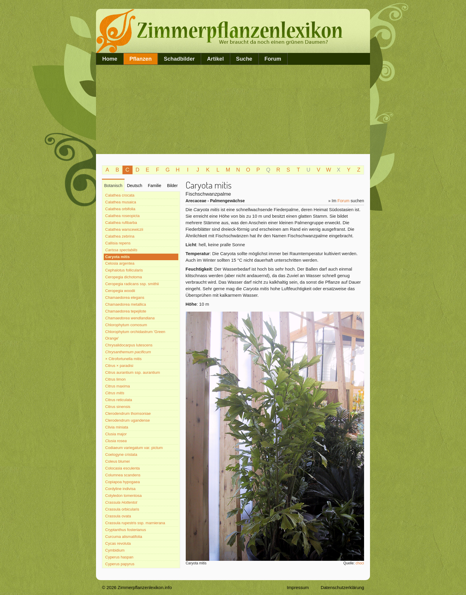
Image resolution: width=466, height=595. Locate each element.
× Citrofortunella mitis (123, 359)
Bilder (172, 185)
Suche (244, 59)
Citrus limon (115, 379)
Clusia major (116, 434)
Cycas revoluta (118, 543)
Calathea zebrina (119, 236)
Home (109, 59)
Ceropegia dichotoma (123, 277)
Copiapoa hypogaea (122, 482)
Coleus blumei (117, 461)
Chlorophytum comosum (126, 325)
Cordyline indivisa (120, 488)
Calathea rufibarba (121, 222)
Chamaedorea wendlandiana (130, 318)
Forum (273, 59)
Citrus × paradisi (119, 365)
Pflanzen (141, 59)
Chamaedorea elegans (124, 297)
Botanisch (113, 185)
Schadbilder (179, 59)
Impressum (298, 587)
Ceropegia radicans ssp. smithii (132, 284)
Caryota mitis (117, 257)
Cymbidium (115, 550)
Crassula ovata (118, 516)
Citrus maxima (117, 386)
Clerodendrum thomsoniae (128, 413)
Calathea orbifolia (120, 209)
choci (360, 563)
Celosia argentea (119, 263)
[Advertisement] (233, 109)
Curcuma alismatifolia (123, 536)
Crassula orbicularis (122, 509)
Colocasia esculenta (122, 468)
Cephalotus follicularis (124, 270)
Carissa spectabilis (121, 250)
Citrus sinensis (117, 406)
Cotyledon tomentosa (123, 495)
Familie (154, 185)
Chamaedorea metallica (125, 304)
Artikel (215, 59)
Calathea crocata (119, 195)
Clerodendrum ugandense (127, 420)
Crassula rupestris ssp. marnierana (135, 523)
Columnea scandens (123, 475)
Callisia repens (117, 243)
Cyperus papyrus (119, 564)
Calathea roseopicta (122, 215)
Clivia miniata (116, 427)
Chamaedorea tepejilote (125, 311)
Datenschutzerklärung (342, 587)
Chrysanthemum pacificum (128, 352)
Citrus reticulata (118, 400)
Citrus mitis (114, 393)
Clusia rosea (116, 441)
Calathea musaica (120, 202)
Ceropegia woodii (120, 290)
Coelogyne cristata (121, 454)
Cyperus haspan (119, 557)
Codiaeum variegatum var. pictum (134, 447)
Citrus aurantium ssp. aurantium (132, 372)
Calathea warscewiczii (124, 229)
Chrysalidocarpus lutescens (128, 345)
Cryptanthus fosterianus (125, 530)
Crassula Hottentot (121, 502)
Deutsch (134, 185)
